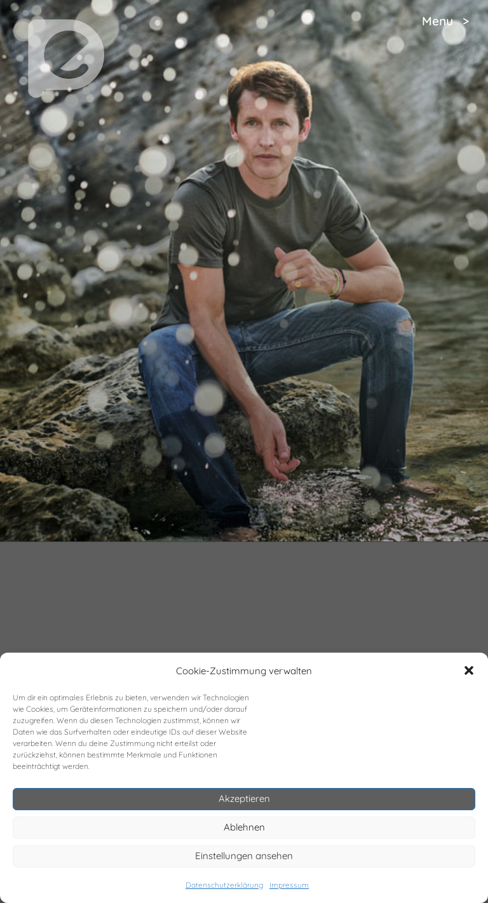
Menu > (445, 21)
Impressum (289, 885)
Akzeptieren (244, 798)
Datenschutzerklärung (224, 885)
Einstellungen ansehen (244, 856)
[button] (469, 670)
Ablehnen (244, 827)
